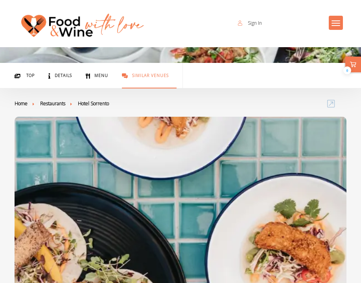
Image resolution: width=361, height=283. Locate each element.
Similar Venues (145, 76)
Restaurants (52, 103)
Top (25, 76)
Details (60, 76)
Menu (97, 76)
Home (21, 103)
